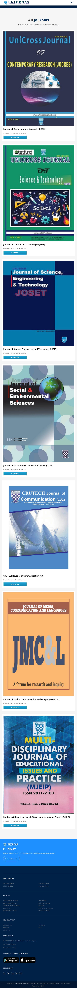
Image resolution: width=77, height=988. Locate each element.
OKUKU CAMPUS (43, 886)
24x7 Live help (7, 925)
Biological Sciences (44, 903)
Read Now (15, 137)
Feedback (6, 927)
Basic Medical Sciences (10, 903)
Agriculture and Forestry (10, 900)
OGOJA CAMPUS (8, 886)
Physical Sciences (43, 910)
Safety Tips (6, 930)
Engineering (6, 908)
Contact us (41, 925)
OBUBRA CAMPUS (43, 883)
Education (41, 905)
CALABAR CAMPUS (8, 883)
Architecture (42, 900)
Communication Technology (11, 905)
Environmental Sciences (45, 908)
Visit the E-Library (11, 859)
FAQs (40, 927)
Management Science (9, 910)
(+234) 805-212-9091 (10, 944)
